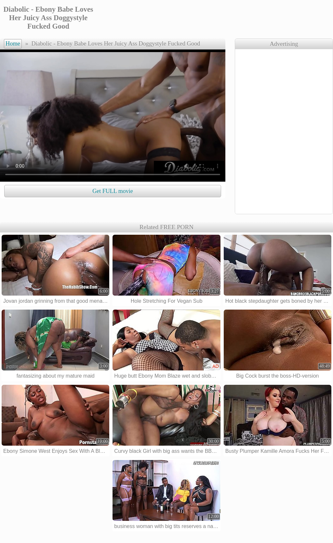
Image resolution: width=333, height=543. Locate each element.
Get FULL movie (112, 191)
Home (13, 43)
